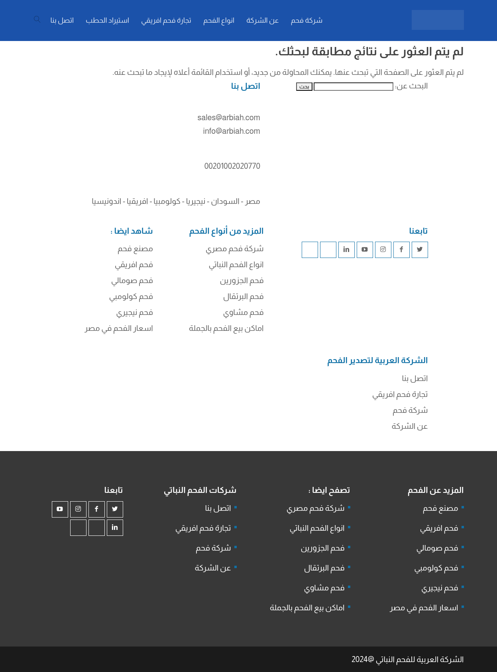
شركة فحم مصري (235, 248)
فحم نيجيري (134, 312)
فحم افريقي (134, 264)
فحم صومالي (132, 280)
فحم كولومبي (131, 296)
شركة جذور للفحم (277, 396)
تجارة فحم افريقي (400, 394)
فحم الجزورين (241, 280)
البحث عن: (411, 85)
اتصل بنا (415, 378)
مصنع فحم (135, 248)
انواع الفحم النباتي (236, 264)
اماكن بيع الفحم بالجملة (226, 328)
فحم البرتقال (243, 296)
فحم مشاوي (243, 312)
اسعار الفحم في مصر (118, 328)
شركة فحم (410, 410)
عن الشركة (410, 426)
